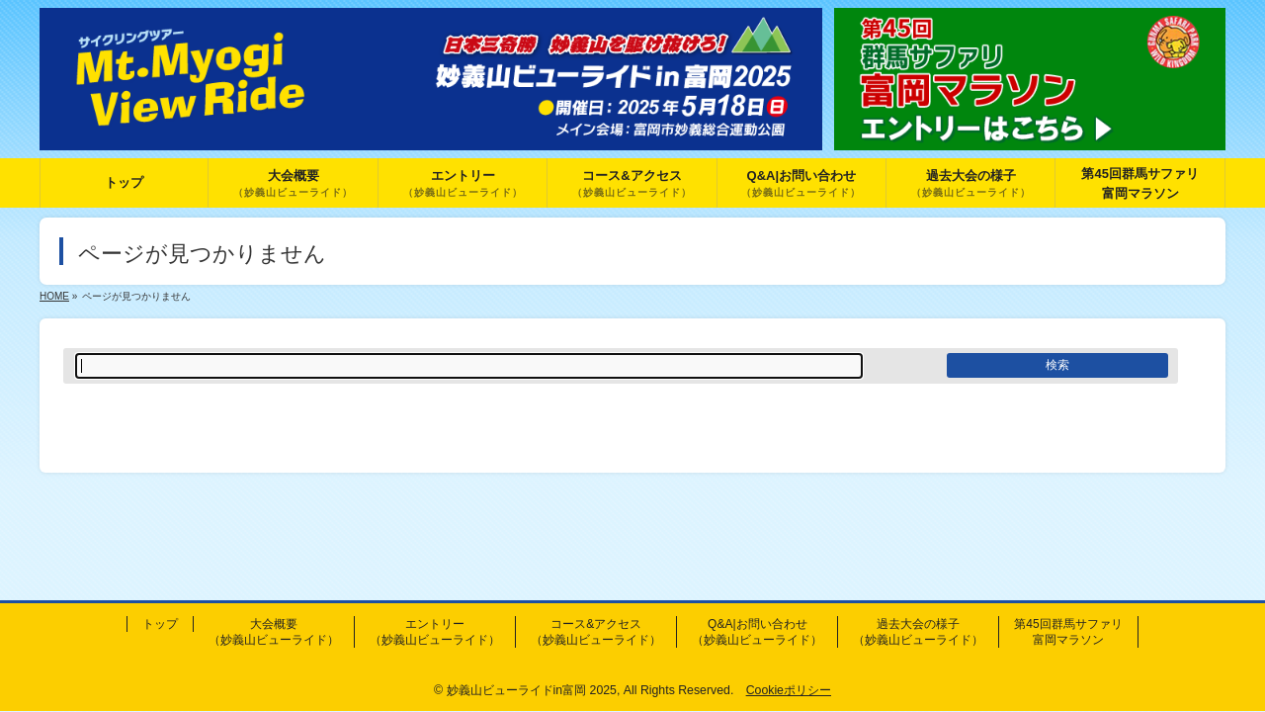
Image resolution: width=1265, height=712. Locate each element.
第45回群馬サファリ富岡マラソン (1068, 632)
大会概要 (274, 632)
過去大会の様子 (918, 632)
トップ (160, 624)
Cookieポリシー (788, 690)
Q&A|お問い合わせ (757, 632)
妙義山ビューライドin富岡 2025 (532, 690)
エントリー (435, 632)
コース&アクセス (596, 632)
